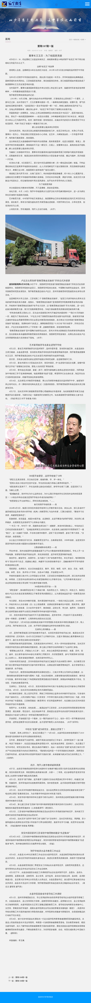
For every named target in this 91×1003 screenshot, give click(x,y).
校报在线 (76, 39)
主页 (70, 39)
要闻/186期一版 (21, 977)
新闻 (7, 39)
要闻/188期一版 (21, 981)
